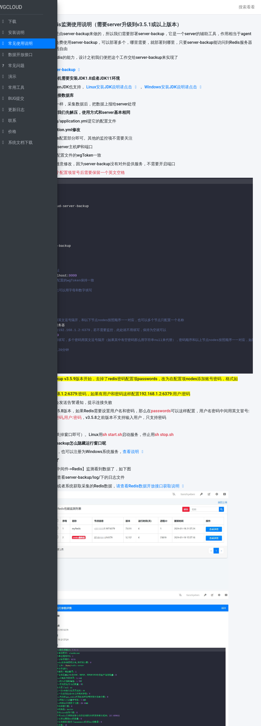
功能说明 (82, 24)
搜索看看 (247, 7)
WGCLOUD (16, 6)
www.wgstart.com (127, 718)
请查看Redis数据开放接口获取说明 (214, 512)
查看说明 (197, 477)
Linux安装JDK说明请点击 (176, 93)
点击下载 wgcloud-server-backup (111, 76)
